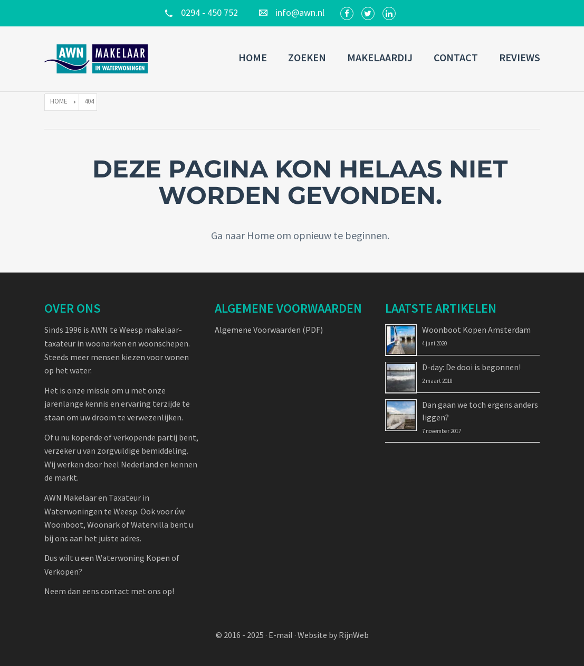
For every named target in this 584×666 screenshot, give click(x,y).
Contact (456, 57)
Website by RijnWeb (333, 635)
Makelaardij (380, 57)
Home (252, 57)
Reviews (519, 57)
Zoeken (307, 57)
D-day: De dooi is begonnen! (471, 367)
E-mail (281, 635)
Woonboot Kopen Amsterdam (476, 329)
